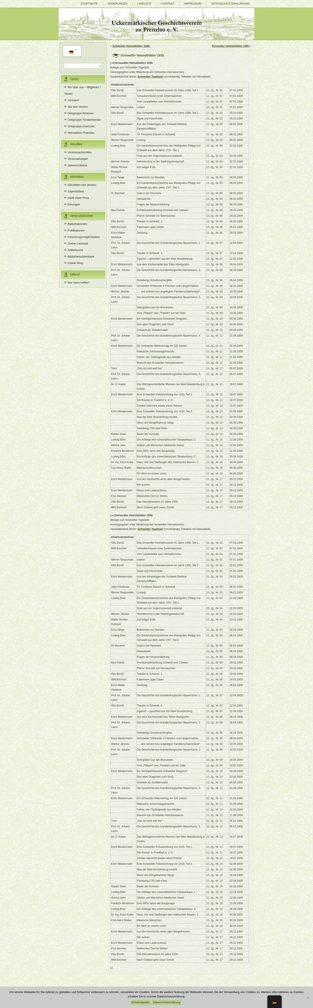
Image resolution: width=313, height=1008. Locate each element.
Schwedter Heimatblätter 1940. (231, 46)
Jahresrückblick (77, 165)
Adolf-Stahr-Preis (78, 198)
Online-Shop (75, 263)
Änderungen (118, 3)
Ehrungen (74, 204)
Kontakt (167, 3)
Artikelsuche (75, 250)
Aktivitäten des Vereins (82, 184)
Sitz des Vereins (78, 106)
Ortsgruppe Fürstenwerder (84, 119)
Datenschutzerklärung (230, 3)
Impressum (192, 3)
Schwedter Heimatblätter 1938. (131, 46)
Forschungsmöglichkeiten (84, 237)
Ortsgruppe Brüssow (80, 113)
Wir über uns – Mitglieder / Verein (82, 90)
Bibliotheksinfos (77, 224)
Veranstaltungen (78, 158)
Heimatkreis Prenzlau (81, 132)
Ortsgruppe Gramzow (81, 126)
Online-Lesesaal (78, 243)
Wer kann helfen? (79, 282)
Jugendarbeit (76, 191)
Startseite (89, 3)
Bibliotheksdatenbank (81, 256)
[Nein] (307, 997)
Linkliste (144, 3)
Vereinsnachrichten (80, 152)
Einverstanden (141, 1002)
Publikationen (76, 230)
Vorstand (73, 100)
